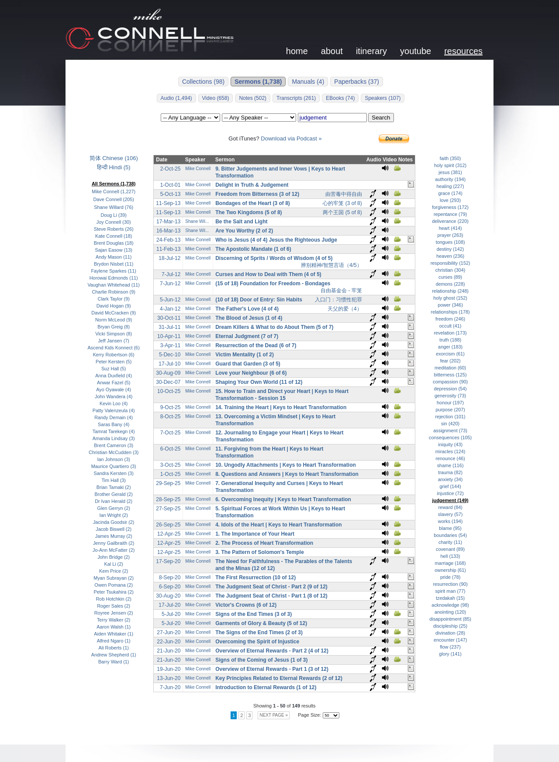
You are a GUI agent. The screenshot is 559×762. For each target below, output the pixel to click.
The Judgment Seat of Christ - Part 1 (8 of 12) (271, 596)
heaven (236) (450, 256)
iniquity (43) (450, 444)
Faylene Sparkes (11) (113, 270)
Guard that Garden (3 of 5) (247, 364)
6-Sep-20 (169, 587)
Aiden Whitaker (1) (113, 633)
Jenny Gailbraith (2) (114, 543)
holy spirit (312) (450, 165)
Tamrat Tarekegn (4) (114, 431)
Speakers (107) (382, 98)
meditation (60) (450, 367)
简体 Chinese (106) (114, 158)
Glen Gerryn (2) (113, 508)
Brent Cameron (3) (113, 445)
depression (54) (450, 388)
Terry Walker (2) (114, 619)
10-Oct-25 (168, 391)
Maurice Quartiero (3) (113, 466)
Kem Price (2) (113, 571)
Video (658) (215, 98)
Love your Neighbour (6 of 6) (250, 373)
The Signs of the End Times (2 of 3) (259, 632)
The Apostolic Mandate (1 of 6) (253, 249)
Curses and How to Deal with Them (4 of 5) (268, 274)
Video (390, 160)
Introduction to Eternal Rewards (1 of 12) (265, 687)
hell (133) (450, 556)
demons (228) (450, 284)
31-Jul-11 (169, 327)
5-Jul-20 (171, 614)
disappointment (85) (450, 619)
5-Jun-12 (170, 300)
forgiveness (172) (450, 207)
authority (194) (450, 179)
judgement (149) (450, 500)
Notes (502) (252, 98)
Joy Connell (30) (114, 222)
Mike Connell (197, 168)
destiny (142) (450, 249)
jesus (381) (450, 172)
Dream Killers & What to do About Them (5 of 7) (274, 327)
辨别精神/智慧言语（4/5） (331, 265)
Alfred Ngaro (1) (114, 640)
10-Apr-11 (168, 336)
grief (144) (450, 486)
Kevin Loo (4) (114, 403)
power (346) (450, 305)
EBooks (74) (340, 98)
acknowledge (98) (450, 605)
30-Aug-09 (168, 373)
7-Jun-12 (170, 283)
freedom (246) (450, 318)
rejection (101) (450, 416)
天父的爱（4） (345, 309)
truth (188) (450, 339)
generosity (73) (450, 395)
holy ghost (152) (450, 298)
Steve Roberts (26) (114, 229)
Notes (405, 160)
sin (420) (450, 423)
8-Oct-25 (170, 416)
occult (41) (450, 325)
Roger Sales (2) (113, 605)
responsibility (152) (450, 263)
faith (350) (450, 158)
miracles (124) (450, 451)
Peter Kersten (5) (113, 361)
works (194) (450, 521)
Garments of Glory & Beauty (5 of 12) (261, 623)
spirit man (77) (450, 591)
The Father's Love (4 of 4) (247, 309)
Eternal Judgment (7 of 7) (246, 336)
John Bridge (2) (113, 557)
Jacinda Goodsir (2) (114, 522)
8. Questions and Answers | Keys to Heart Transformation (287, 474)
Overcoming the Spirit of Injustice (257, 642)
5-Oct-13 (170, 194)
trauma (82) (450, 472)
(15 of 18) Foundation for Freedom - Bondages (272, 283)
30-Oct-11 (168, 318)
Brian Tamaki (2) (114, 487)
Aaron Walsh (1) (114, 626)
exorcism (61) (450, 353)
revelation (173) (450, 332)
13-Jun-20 (168, 678)
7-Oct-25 (170, 433)
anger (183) (450, 346)
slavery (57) (450, 514)
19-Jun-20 (168, 669)
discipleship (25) (450, 626)
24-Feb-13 (168, 240)
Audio (373, 160)
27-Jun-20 (168, 632)
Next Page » (273, 715)
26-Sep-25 (168, 525)
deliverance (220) (450, 221)
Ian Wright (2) (113, 515)
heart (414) (450, 228)
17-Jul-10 (169, 364)
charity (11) (450, 542)
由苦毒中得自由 (343, 194)
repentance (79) (450, 214)
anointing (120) (450, 612)
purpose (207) (450, 409)
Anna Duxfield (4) (113, 375)
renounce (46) (450, 458)
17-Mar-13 (168, 222)
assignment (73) (450, 430)
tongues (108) (450, 242)
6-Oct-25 (170, 449)
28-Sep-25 (168, 499)
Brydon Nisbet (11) (113, 264)
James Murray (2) (113, 536)
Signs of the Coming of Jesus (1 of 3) (261, 660)
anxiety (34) (450, 479)
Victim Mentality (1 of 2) (244, 355)
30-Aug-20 (168, 596)
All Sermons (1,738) (114, 183)
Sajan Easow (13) (113, 250)
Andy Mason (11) (113, 257)
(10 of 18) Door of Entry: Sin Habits (258, 300)
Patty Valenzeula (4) (114, 410)
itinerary (371, 51)
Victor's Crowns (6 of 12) (245, 605)
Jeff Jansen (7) (113, 340)
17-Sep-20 (168, 561)
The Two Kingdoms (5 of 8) (248, 212)
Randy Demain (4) (113, 417)
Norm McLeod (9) (113, 319)
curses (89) (450, 277)
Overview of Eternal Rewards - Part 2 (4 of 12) (271, 651)
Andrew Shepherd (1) (113, 654)
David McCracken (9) (113, 312)
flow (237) (450, 646)
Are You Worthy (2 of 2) (244, 231)
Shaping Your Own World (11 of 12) (258, 382)
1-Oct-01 (170, 185)
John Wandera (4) (113, 396)
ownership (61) (450, 570)
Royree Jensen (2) (113, 612)
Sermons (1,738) (258, 81)
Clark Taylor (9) (114, 298)
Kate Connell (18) (113, 236)
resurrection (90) (450, 584)
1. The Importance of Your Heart (254, 534)
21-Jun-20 (168, 651)
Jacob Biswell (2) (113, 529)
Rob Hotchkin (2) (113, 598)
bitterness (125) (450, 374)
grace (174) (450, 193)
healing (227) (450, 186)
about (332, 51)
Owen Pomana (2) (113, 585)
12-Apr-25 (168, 534)
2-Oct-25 (170, 169)
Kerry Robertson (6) (114, 354)
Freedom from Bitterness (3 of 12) (257, 194)
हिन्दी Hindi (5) (114, 167)
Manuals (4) (308, 81)
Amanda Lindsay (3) (114, 438)
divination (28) (450, 633)
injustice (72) (450, 493)
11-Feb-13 (168, 249)
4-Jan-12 (170, 309)
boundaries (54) (450, 535)
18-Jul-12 (169, 258)
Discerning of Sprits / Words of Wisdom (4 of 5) (273, 258)
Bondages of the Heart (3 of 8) (252, 203)
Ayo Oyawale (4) (113, 389)
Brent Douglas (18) (114, 243)
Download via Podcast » (291, 138)
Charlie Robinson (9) (113, 291)
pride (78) (450, 577)
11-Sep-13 (168, 203)
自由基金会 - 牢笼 (341, 290)
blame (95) (450, 528)
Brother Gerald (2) (114, 494)
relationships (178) (450, 311)
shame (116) (450, 465)
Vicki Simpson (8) (113, 333)
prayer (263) (450, 235)
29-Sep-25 (168, 483)
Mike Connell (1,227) (113, 191)
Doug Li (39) (113, 215)
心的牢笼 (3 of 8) (342, 203)
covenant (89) (450, 549)
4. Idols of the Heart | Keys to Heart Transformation (278, 525)
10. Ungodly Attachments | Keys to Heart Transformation (285, 465)
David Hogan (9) (114, 305)
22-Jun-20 (168, 642)
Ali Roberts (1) (114, 647)
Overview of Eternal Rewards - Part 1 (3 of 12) (271, 669)
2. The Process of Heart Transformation (264, 543)
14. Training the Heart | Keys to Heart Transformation (280, 407)
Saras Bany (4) (113, 424)
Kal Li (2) (113, 564)
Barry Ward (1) (113, 661)
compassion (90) (450, 381)
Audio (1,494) (176, 98)
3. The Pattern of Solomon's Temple (259, 552)
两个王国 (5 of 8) (342, 212)
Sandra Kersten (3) (113, 473)
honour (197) (450, 402)
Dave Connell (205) (113, 199)
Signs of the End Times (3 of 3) (253, 614)
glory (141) (450, 653)
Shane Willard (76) (113, 207)
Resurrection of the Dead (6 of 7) (255, 345)
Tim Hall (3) (113, 480)
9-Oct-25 (170, 407)
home (297, 51)
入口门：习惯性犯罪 (338, 300)
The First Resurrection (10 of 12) (255, 577)
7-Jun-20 (170, 687)
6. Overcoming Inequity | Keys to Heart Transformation (283, 499)
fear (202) (450, 360)
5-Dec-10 (169, 355)
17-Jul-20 (169, 605)
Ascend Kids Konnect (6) (114, 347)
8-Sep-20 (169, 577)
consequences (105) (450, 437)
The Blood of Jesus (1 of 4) (248, 318)
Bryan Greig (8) (113, 326)
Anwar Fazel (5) (113, 382)
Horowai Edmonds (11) (114, 277)
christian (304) (450, 270)
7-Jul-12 (171, 274)
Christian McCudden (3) (113, 452)
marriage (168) (450, 563)
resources (463, 51)
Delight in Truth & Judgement (251, 185)
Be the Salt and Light (241, 222)
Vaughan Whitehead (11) (113, 284)
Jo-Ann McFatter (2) (114, 550)
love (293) (450, 200)
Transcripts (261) (296, 98)
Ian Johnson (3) (113, 459)
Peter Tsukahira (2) (114, 592)
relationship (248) (450, 291)
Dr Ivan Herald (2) (113, 501)
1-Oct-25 (170, 474)
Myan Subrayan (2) (113, 578)
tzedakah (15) (450, 598)
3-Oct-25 (170, 465)
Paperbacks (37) (356, 81)
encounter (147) (450, 639)
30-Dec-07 (168, 382)
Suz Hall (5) (113, 368)
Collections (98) (203, 81)
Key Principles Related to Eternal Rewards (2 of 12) (278, 678)
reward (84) (450, 507)
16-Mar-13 (168, 231)
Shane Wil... (197, 221)
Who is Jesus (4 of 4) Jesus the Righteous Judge (276, 240)
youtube (415, 51)
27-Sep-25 (168, 509)
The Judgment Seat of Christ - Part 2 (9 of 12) (271, 587)
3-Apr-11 (170, 345)
